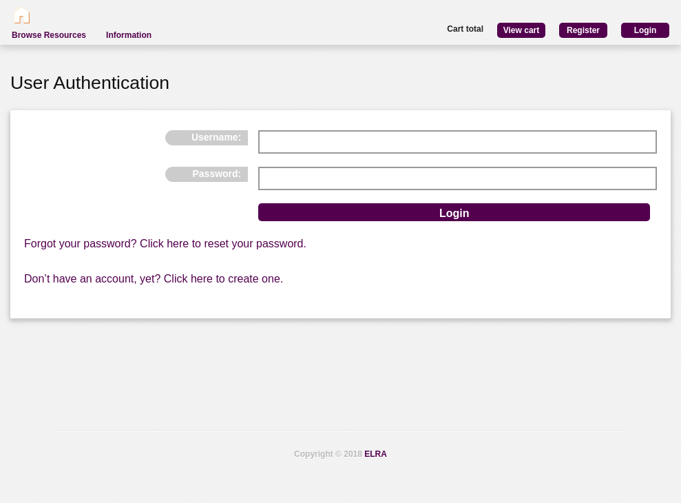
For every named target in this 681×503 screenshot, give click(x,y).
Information (128, 35)
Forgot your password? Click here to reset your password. (165, 243)
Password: (216, 173)
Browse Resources (49, 35)
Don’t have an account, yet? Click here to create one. (153, 279)
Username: (216, 137)
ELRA (375, 454)
